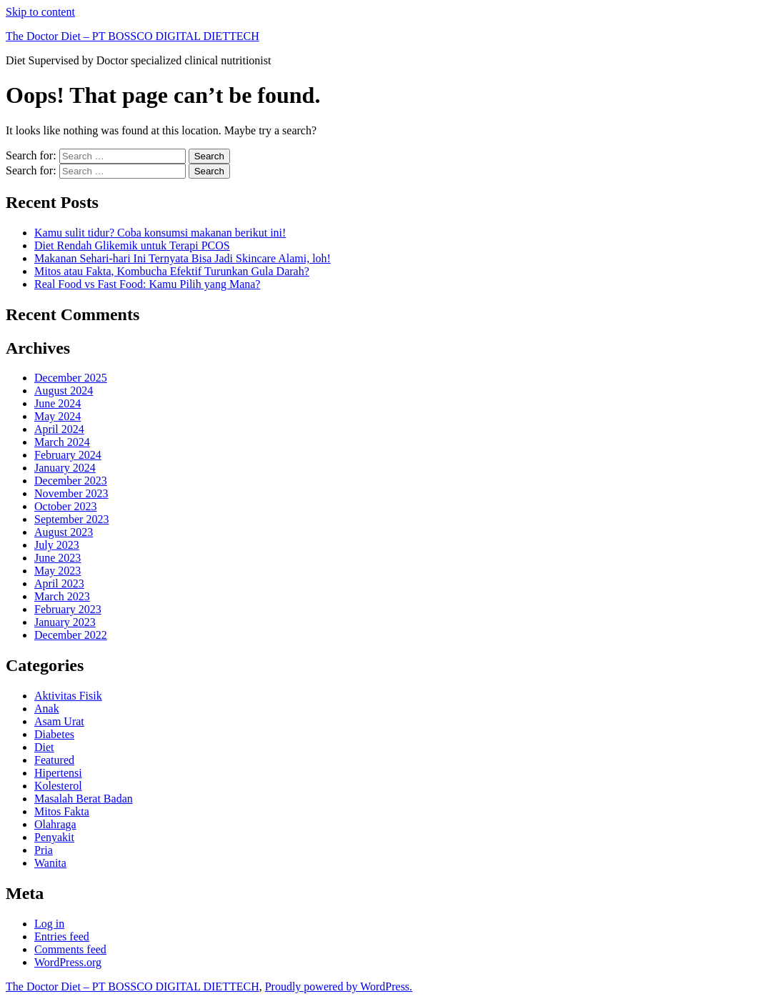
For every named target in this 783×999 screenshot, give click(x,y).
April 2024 (59, 429)
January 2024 (65, 468)
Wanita (50, 863)
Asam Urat (59, 721)
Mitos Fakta (61, 811)
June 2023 (57, 558)
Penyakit (54, 837)
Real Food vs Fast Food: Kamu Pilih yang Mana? (147, 284)
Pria (43, 850)
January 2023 (65, 622)
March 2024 (62, 442)
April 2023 (59, 583)
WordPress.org (67, 962)
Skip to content (40, 12)
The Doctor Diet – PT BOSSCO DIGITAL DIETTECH (132, 36)
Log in (49, 924)
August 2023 (63, 532)
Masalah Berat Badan (83, 798)
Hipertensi (58, 773)
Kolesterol (58, 786)
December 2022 (70, 635)
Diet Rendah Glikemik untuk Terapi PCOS (132, 245)
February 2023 (67, 609)
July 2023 (56, 545)
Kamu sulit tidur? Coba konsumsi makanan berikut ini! (160, 233)
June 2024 (57, 403)
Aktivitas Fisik (68, 696)
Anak (46, 708)
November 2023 (71, 493)
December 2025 (70, 378)
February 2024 (67, 455)
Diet (44, 747)
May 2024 (57, 416)
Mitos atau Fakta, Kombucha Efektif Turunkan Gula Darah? (171, 271)
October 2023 (65, 506)
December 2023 (70, 480)
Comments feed (70, 949)
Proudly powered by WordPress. (338, 986)
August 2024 (63, 390)
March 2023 (62, 596)
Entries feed (61, 936)
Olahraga (55, 824)
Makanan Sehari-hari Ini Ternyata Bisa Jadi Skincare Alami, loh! (182, 258)
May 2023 (57, 571)
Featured (54, 760)
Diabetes (54, 734)
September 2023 (71, 519)
